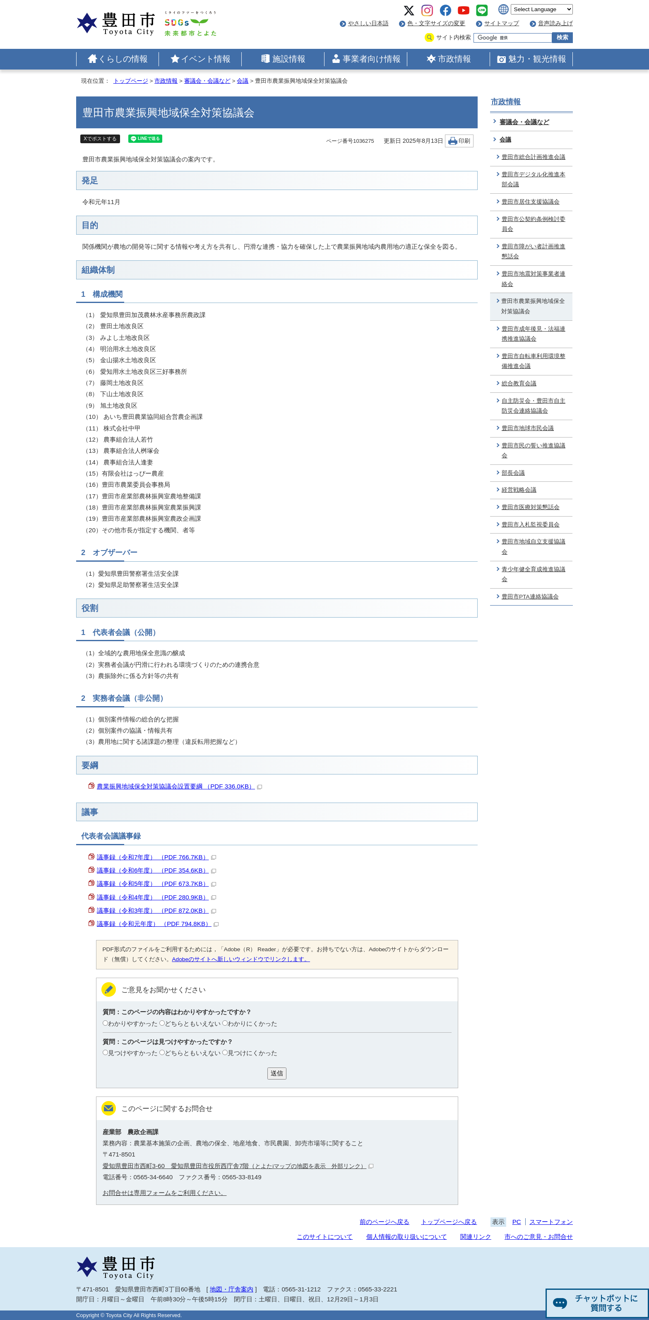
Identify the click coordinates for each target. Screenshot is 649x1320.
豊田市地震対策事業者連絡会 (533, 279)
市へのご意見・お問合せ (539, 1236)
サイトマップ (501, 23)
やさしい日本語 (368, 23)
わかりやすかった (133, 1023)
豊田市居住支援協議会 (531, 202)
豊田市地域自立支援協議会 (533, 547)
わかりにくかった (252, 1023)
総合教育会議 (519, 383)
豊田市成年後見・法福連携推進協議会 (533, 334)
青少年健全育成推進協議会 (533, 574)
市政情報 (454, 58)
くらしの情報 (123, 58)
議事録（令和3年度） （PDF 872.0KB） (156, 910)
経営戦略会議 (519, 490)
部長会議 (513, 473)
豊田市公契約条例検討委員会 (533, 224)
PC (516, 1221)
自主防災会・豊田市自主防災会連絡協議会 (533, 406)
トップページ (130, 81)
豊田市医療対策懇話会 (531, 507)
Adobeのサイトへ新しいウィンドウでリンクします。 (241, 959)
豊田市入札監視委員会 (531, 525)
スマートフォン (551, 1221)
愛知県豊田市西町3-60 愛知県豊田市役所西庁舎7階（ (238, 1165)
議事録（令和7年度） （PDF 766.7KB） (156, 857)
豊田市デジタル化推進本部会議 (533, 179)
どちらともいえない (193, 1023)
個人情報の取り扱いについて (406, 1236)
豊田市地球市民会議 (528, 428)
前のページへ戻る (384, 1221)
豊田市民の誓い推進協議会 (533, 450)
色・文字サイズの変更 (436, 23)
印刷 (464, 141)
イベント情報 (206, 58)
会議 (242, 81)
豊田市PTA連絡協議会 (530, 597)
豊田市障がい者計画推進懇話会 (533, 251)
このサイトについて (325, 1236)
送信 (277, 1073)
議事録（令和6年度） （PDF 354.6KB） (156, 870)
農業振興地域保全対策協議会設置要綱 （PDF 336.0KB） (179, 786)
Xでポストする (100, 139)
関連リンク (475, 1236)
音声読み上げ (555, 23)
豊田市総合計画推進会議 (533, 157)
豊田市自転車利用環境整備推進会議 (533, 361)
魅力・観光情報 (537, 58)
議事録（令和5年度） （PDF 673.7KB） (156, 883)
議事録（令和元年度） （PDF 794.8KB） (158, 923)
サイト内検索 (453, 37)
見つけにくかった (252, 1052)
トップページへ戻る (449, 1221)
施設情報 (288, 58)
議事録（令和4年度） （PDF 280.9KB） (156, 897)
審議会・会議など (207, 81)
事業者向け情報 (372, 58)
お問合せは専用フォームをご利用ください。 (165, 1192)
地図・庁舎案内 (231, 1289)
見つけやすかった (133, 1052)
